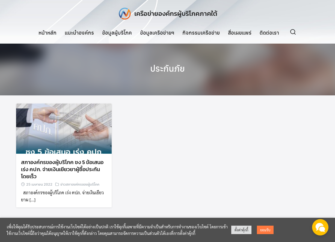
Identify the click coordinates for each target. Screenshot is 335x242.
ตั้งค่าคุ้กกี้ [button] (241, 230)
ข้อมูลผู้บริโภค (117, 32)
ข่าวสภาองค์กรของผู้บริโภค (79, 184)
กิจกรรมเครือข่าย (201, 32)
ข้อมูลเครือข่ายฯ (157, 32)
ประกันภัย (167, 68)
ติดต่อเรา (269, 32)
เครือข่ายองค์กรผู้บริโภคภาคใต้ (175, 13)
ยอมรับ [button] (265, 230)
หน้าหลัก (47, 32)
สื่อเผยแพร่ (239, 32)
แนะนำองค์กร (79, 32)
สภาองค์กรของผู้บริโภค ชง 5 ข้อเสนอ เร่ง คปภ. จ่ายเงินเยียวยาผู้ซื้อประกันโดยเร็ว (62, 169)
